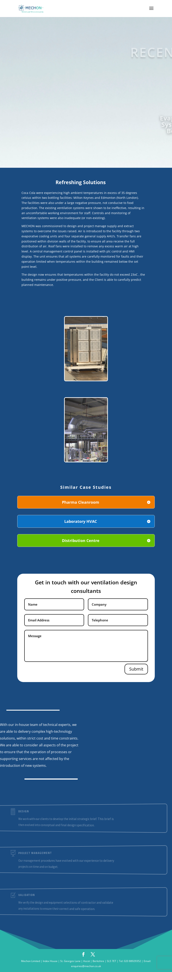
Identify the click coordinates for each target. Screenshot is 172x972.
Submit (136, 669)
